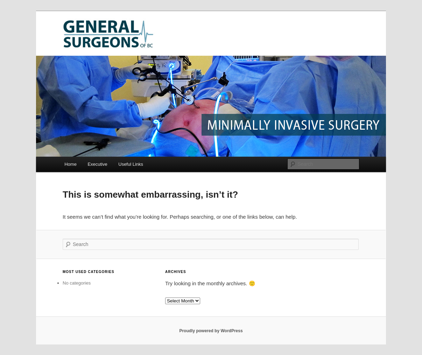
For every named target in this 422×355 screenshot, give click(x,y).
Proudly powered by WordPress (210, 330)
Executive (97, 164)
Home (70, 164)
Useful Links (130, 164)
